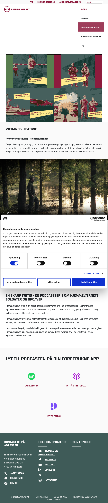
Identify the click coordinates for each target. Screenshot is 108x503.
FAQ (82, 46)
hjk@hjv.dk (13, 478)
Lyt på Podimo (54, 416)
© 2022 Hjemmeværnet (20, 497)
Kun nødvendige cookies (19, 282)
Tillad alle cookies (88, 282)
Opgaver (84, 18)
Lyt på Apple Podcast (76, 386)
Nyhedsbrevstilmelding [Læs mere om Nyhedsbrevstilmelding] (70, 2)
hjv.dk (10, 483)
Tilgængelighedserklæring (85, 497)
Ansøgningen (42, 497)
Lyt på (31, 386)
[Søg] (94, 2)
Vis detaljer (91, 273)
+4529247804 (14, 473)
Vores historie (60, 497)
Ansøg (84, 9)
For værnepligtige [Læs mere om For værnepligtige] (46, 2)
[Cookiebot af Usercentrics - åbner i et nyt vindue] (92, 219)
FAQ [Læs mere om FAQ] (31, 2)
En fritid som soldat (90, 27)
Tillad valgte (54, 282)
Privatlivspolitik (54, 499)
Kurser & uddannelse (91, 36)
